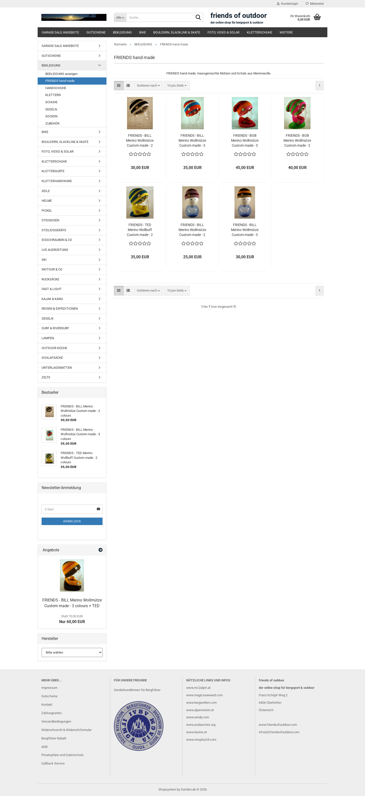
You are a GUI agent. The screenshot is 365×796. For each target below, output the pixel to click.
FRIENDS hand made (60, 81)
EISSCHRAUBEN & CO (57, 240)
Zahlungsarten (51, 713)
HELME (47, 200)
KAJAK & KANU (52, 299)
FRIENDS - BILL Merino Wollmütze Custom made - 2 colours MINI (192, 230)
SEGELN (51, 109)
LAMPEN (48, 338)
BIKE (142, 32)
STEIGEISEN (50, 220)
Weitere (286, 32)
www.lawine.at (196, 732)
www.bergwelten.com (201, 702)
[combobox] (148, 86)
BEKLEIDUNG (122, 32)
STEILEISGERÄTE (54, 230)
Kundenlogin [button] (287, 3)
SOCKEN (51, 116)
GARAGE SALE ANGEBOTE (60, 32)
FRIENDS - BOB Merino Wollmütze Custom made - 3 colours (245, 140)
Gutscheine (49, 696)
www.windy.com (197, 717)
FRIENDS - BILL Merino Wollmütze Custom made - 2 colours (140, 140)
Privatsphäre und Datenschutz (62, 755)
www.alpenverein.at (200, 710)
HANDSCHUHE (55, 88)
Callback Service (53, 763)
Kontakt (46, 704)
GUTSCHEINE (95, 32)
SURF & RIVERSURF (55, 328)
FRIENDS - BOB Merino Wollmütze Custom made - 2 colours (297, 140)
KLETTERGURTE (53, 171)
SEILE (46, 191)
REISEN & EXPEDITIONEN (60, 308)
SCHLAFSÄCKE (52, 358)
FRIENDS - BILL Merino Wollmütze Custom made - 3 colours (192, 140)
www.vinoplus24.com (201, 739)
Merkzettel (315, 3)
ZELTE (46, 377)
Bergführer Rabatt (53, 738)
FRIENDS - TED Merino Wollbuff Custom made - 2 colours (140, 230)
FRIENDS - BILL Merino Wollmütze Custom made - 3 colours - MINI (245, 230)
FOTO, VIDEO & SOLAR (223, 32)
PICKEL (47, 210)
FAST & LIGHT (52, 289)
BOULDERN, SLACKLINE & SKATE (176, 32)
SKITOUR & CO (52, 269)
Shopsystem (167, 789)
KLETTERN (53, 95)
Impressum (49, 688)
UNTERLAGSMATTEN (57, 367)
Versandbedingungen (56, 721)
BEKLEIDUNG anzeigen (61, 74)
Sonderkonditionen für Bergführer (137, 690)
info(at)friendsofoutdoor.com (279, 732)
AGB (44, 747)
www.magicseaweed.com (204, 695)
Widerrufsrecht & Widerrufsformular (66, 730)
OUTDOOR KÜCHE (54, 348)
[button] (119, 86)
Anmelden (72, 521)
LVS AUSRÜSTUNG (55, 250)
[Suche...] (120, 17)
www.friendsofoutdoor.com (278, 725)
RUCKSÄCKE (50, 279)
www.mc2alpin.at (198, 688)
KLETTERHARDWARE (57, 181)
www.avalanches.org (200, 725)
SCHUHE (51, 102)
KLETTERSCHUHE (259, 32)
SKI (44, 260)
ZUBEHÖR (52, 123)
